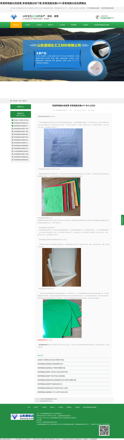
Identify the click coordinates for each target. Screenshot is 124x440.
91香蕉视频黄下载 (20, 439)
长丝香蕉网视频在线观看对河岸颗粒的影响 (21, 151)
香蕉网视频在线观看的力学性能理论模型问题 (21, 148)
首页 (20, 101)
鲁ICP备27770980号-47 (47, 415)
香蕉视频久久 (28, 439)
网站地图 (2, 439)
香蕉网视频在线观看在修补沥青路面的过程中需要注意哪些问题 (21, 134)
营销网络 (74, 25)
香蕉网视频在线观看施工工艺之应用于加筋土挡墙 (21, 142)
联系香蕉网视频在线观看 (107, 8)
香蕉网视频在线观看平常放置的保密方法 (21, 137)
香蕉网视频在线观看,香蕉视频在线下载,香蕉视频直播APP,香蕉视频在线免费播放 (43, 3)
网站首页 (16, 25)
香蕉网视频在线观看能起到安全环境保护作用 (21, 157)
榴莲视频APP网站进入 (55, 439)
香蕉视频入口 (86, 439)
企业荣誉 (62, 25)
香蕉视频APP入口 (9, 439)
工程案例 (85, 25)
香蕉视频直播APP (43, 344)
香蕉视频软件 (93, 439)
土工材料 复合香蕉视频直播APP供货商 (48, 399)
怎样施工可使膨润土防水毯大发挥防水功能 (21, 120)
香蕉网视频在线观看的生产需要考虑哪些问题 (21, 125)
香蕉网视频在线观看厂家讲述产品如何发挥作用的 (21, 128)
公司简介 (27, 25)
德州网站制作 (46, 422)
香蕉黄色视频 (36, 439)
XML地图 (39, 420)
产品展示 (39, 25)
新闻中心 (50, 25)
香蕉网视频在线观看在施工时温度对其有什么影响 (21, 140)
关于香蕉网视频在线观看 (93, 8)
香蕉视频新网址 (78, 439)
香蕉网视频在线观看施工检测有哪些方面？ (51, 364)
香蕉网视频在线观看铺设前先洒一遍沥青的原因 (21, 159)
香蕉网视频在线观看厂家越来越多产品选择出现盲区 (21, 154)
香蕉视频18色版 (44, 439)
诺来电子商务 (53, 422)
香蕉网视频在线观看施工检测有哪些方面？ (21, 123)
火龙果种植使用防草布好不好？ (46, 401)
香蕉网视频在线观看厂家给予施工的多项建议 (21, 131)
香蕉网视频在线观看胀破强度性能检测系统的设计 (21, 145)
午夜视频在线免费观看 (67, 439)
